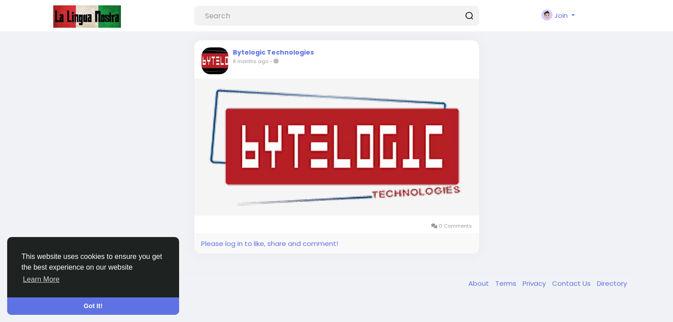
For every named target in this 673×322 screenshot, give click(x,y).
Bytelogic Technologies (273, 52)
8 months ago (250, 61)
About (479, 283)
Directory (612, 283)
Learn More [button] (41, 279)
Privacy (535, 283)
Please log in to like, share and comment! (269, 243)
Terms (506, 283)
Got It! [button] (93, 305)
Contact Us (572, 283)
